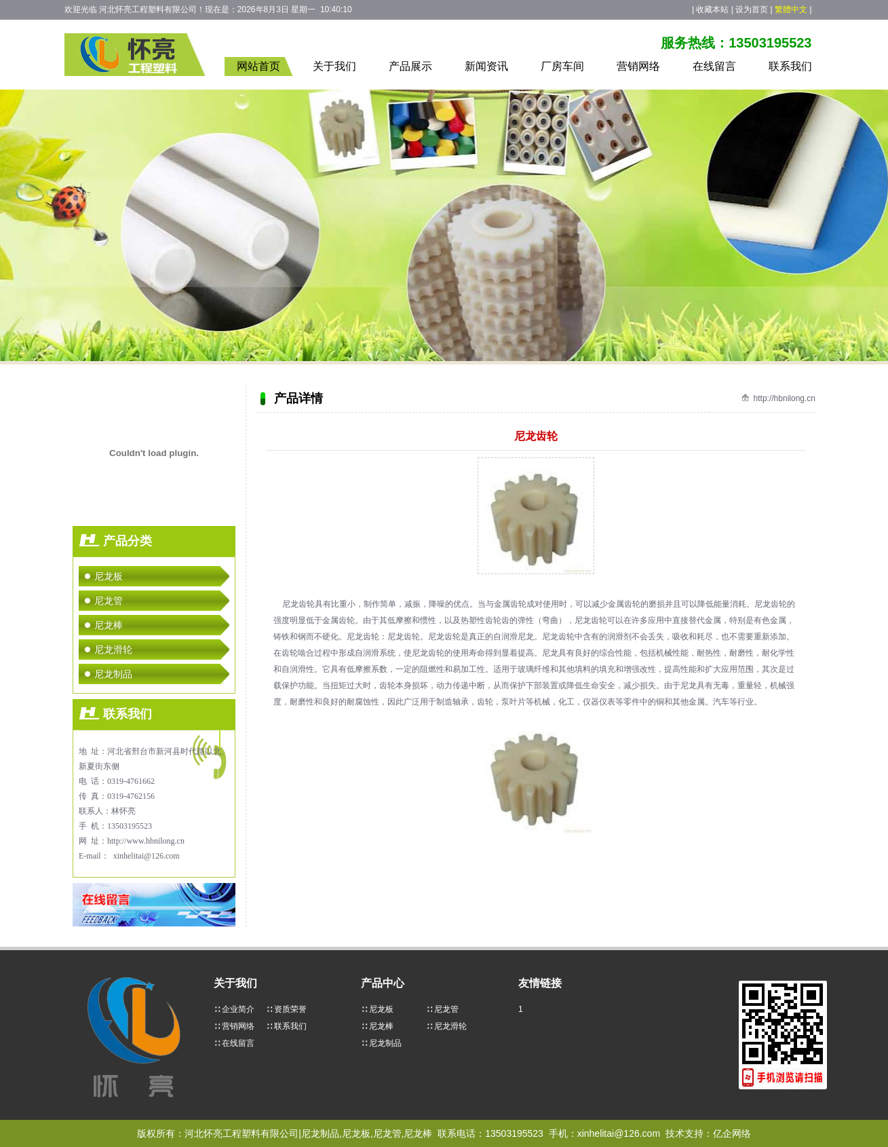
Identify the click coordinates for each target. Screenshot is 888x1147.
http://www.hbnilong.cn (146, 841)
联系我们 (790, 66)
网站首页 (258, 66)
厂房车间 (562, 66)
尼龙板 (108, 576)
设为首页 (751, 9)
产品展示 (410, 66)
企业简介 (238, 1009)
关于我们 (334, 66)
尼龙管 (108, 600)
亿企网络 (732, 1133)
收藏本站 (712, 9)
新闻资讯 (486, 66)
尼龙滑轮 (113, 649)
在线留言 (714, 66)
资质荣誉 (290, 1009)
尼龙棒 (108, 625)
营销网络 (638, 66)
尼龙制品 (113, 674)
